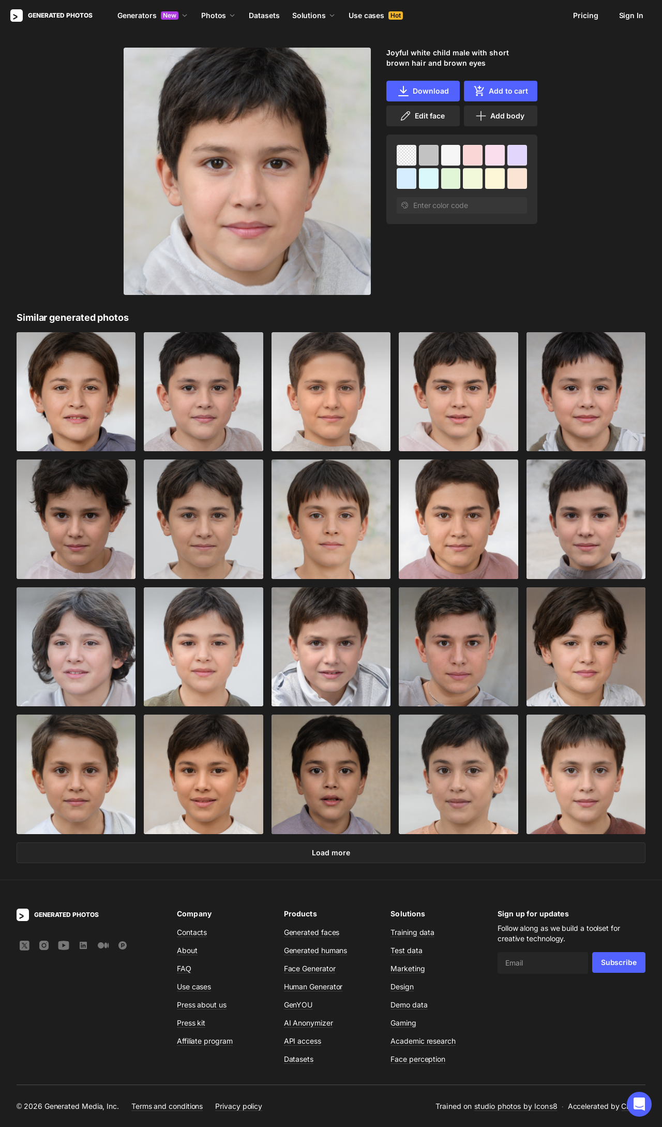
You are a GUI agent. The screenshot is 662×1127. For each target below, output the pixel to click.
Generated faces (312, 932)
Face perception (417, 1059)
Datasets (264, 15)
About (187, 950)
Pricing (585, 15)
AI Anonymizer (308, 1022)
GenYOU (298, 1004)
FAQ (184, 968)
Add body (499, 116)
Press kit (191, 1022)
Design (402, 986)
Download (422, 91)
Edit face (422, 116)
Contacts (192, 932)
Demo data (408, 1004)
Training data (412, 932)
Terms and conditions (167, 1105)
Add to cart (500, 91)
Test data (406, 950)
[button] (639, 1104)
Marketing (407, 968)
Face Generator (310, 968)
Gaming (403, 1022)
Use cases (376, 15)
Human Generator (313, 986)
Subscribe (619, 962)
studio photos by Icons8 (516, 1106)
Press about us (202, 1004)
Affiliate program (205, 1040)
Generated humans (316, 950)
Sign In (631, 15)
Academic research (423, 1040)
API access (302, 1040)
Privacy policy (238, 1105)
